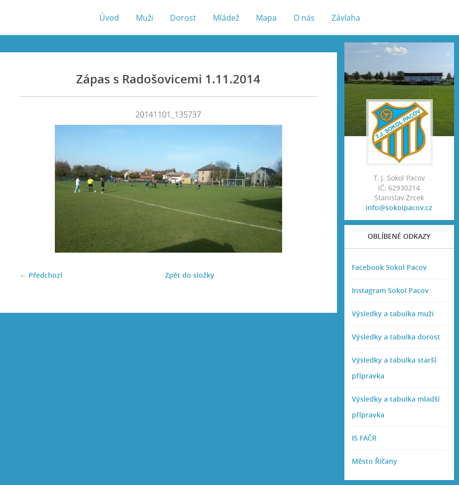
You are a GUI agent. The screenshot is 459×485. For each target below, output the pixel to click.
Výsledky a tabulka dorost (396, 336)
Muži (144, 17)
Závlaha (346, 17)
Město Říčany (374, 461)
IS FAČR (364, 438)
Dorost (183, 17)
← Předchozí (41, 275)
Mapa (266, 17)
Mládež (226, 17)
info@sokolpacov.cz (399, 207)
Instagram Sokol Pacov (390, 290)
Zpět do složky (189, 275)
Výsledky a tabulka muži (393, 313)
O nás (304, 17)
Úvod (109, 17)
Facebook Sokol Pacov (389, 267)
